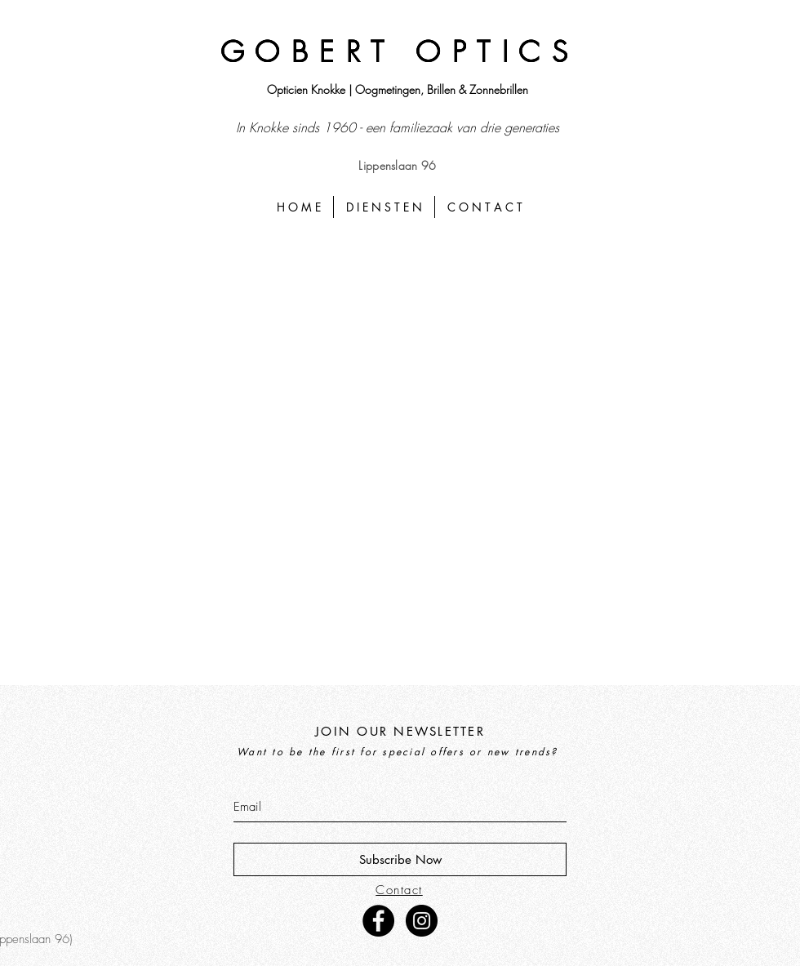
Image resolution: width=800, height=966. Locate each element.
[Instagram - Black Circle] (422, 921)
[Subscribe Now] (400, 859)
